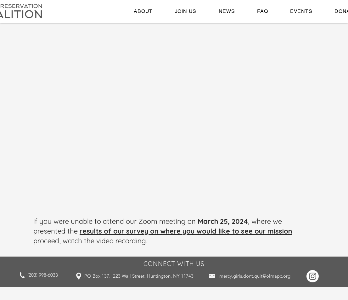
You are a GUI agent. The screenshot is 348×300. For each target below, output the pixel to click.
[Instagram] (312, 276)
